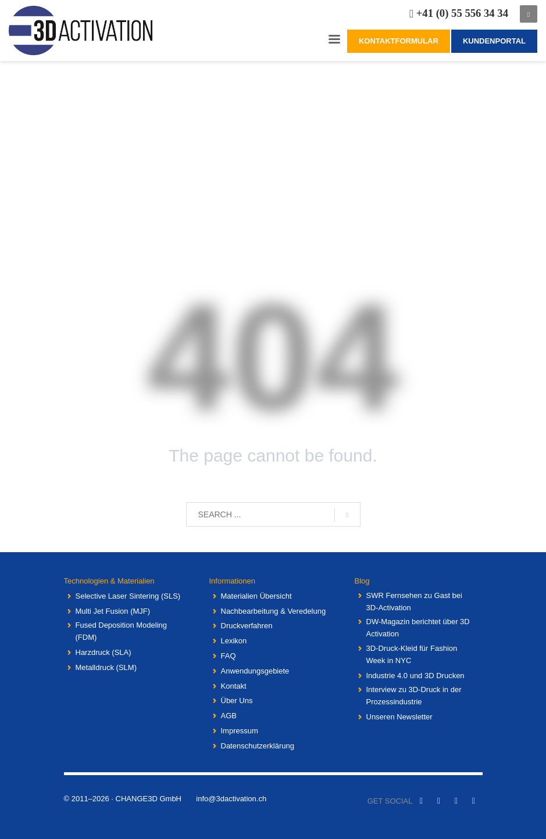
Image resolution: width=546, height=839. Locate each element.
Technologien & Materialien (109, 581)
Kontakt (234, 686)
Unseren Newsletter (399, 716)
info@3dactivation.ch (231, 798)
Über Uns (237, 700)
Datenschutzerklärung (257, 745)
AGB (229, 715)
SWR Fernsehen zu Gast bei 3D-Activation (414, 601)
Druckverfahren (247, 625)
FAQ (228, 655)
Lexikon (234, 640)
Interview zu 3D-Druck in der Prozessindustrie (414, 695)
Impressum (239, 730)
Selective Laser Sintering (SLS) (128, 596)
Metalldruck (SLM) (106, 667)
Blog (362, 581)
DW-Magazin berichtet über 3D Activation (418, 627)
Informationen (232, 581)
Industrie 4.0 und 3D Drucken (415, 675)
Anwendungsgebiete (255, 671)
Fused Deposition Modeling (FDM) (121, 631)
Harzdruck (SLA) (103, 652)
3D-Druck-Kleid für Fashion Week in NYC (412, 654)
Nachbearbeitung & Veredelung (273, 611)
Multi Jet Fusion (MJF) (113, 611)
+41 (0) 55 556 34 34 (462, 13)
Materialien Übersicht (256, 596)
